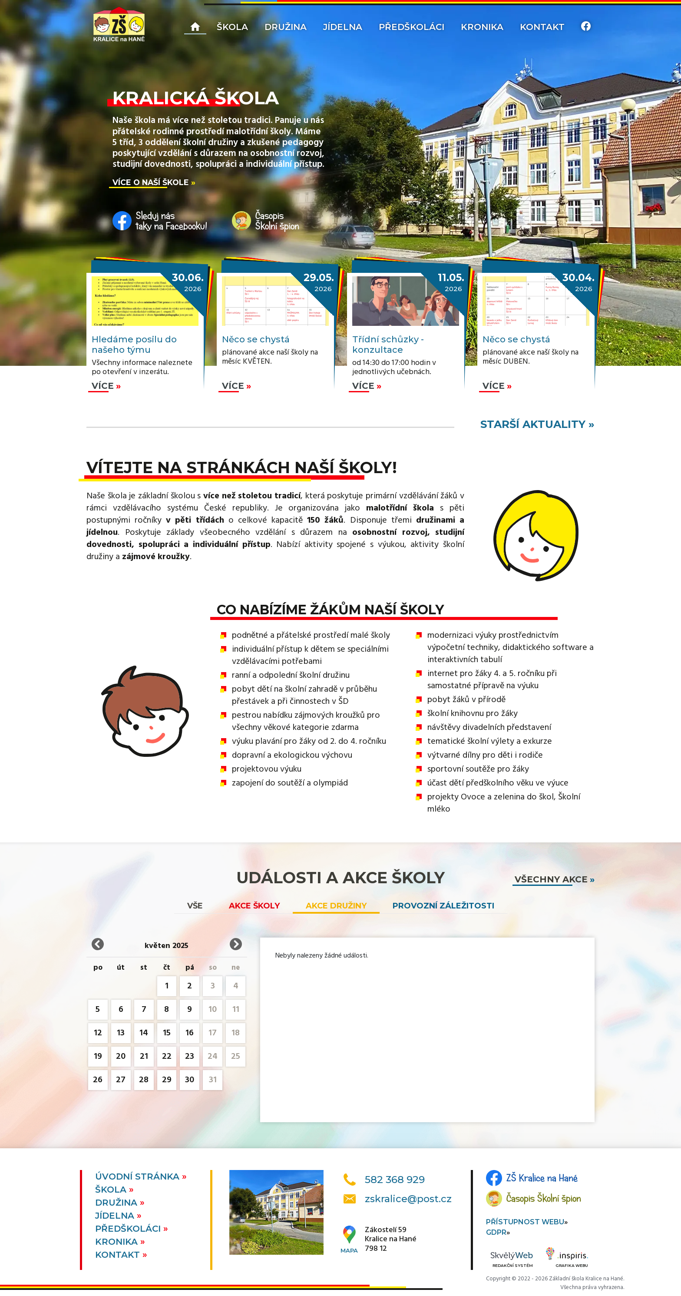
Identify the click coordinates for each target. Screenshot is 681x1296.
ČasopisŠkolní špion (277, 220)
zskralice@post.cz (408, 1199)
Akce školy (254, 906)
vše (195, 906)
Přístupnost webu (525, 1222)
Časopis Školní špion (543, 1198)
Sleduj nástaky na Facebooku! (171, 220)
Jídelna (342, 27)
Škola (232, 27)
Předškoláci (411, 27)
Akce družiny (336, 906)
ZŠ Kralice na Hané (542, 1178)
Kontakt (542, 27)
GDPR (496, 1232)
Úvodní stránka (138, 1176)
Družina (285, 27)
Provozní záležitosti (443, 906)
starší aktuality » (537, 424)
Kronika (482, 27)
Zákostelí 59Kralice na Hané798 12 (391, 1240)
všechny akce (551, 879)
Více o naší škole (150, 182)
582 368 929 (395, 1179)
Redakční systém (511, 1260)
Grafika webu (567, 1259)
